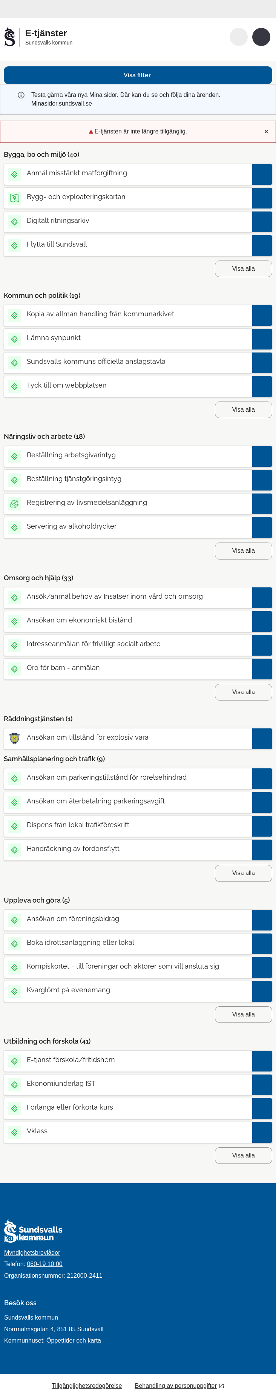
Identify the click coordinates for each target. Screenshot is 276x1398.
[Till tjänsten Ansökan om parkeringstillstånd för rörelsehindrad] (127, 777)
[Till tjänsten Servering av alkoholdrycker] (127, 526)
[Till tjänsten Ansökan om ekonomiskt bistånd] (127, 620)
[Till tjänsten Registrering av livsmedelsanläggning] (127, 502)
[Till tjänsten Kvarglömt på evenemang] (127, 990)
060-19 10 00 (44, 1264)
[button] (239, 37)
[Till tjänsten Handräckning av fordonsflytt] (127, 848)
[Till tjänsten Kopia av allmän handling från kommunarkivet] (127, 314)
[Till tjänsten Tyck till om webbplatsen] (127, 385)
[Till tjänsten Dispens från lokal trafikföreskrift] (127, 825)
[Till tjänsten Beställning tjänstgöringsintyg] (127, 479)
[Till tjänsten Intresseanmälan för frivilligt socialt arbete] (127, 644)
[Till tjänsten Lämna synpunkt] (127, 338)
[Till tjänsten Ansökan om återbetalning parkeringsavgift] (127, 801)
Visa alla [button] (243, 268)
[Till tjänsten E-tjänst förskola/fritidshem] (127, 1060)
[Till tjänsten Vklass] (127, 1131)
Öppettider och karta (73, 1340)
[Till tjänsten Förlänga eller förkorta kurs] (127, 1107)
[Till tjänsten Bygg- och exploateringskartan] (127, 197)
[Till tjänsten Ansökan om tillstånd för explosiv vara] (127, 737)
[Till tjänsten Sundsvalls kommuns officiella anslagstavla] (127, 361)
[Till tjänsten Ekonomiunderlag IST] (127, 1083)
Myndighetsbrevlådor (32, 1252)
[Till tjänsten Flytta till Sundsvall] (127, 244)
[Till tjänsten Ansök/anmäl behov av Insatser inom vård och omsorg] (127, 596)
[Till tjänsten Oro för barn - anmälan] (127, 667)
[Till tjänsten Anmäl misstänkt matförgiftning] (127, 173)
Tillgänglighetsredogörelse (87, 1386)
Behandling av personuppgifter (176, 1386)
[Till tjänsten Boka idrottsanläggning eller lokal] (127, 942)
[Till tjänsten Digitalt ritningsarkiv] (127, 220)
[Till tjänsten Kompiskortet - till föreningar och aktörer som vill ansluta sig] (127, 966)
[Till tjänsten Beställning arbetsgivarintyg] (127, 455)
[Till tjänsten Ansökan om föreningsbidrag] (127, 919)
